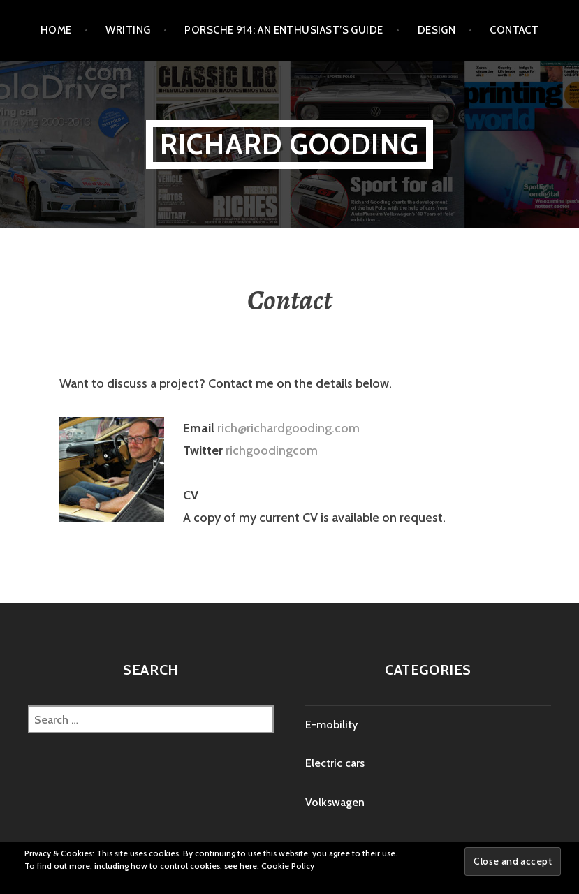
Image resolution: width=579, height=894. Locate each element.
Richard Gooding (289, 144)
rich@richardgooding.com (288, 428)
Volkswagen (335, 802)
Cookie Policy (287, 865)
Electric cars (335, 763)
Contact (514, 30)
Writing (127, 30)
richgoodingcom (272, 450)
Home (56, 30)
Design (437, 30)
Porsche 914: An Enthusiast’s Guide (283, 30)
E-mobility (331, 724)
